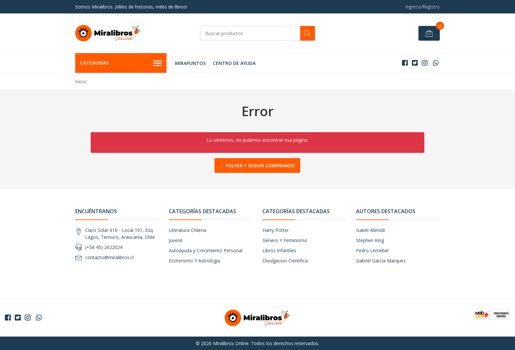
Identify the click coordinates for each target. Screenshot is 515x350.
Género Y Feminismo (284, 240)
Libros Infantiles (279, 250)
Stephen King (370, 240)
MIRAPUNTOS (190, 63)
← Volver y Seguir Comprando (257, 165)
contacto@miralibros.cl (109, 257)
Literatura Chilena (187, 230)
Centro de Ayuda (234, 63)
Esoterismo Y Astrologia (194, 260)
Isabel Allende (370, 230)
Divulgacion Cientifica (285, 260)
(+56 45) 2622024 (104, 247)
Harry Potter (275, 230)
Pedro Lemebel (372, 250)
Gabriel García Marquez (381, 260)
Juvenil (175, 240)
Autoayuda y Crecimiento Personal (205, 250)
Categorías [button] (121, 63)
